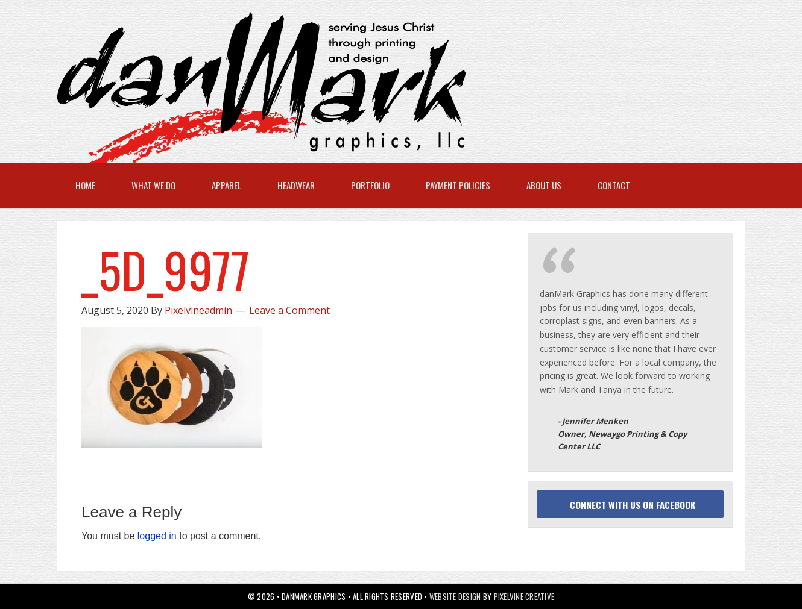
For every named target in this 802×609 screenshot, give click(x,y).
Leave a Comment (289, 310)
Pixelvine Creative (524, 596)
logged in (157, 536)
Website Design (455, 596)
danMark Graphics (389, 87)
